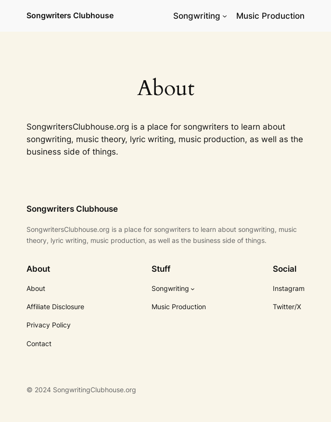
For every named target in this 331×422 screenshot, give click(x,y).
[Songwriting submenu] (224, 15)
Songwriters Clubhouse (70, 15)
